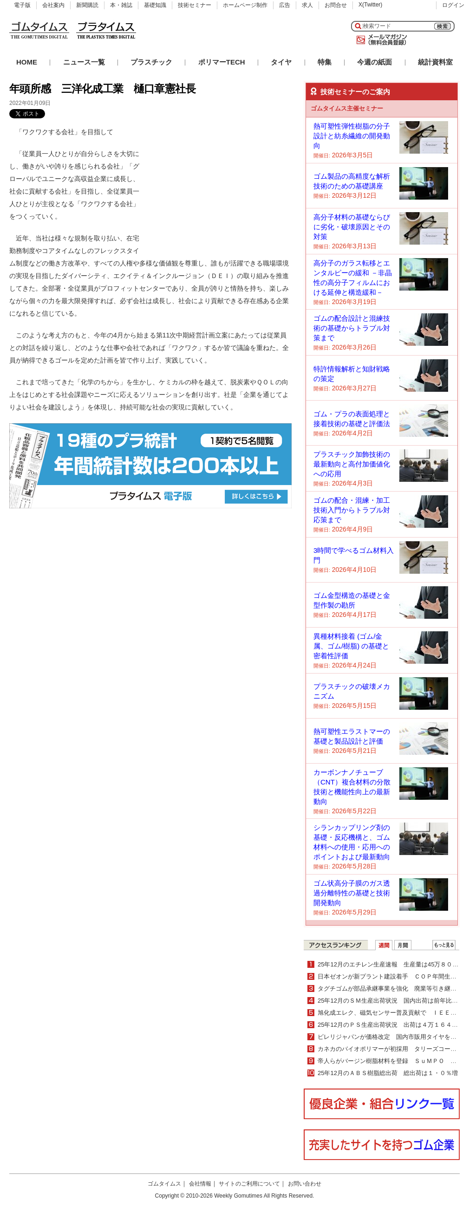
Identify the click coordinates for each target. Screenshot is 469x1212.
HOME (26, 62)
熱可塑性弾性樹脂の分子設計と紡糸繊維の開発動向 (351, 135)
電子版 (22, 5)
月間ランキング (402, 945)
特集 (325, 62)
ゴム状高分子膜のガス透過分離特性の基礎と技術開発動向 (351, 893)
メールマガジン (380, 40)
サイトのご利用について (249, 1183)
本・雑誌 (121, 5)
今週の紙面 (374, 62)
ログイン (453, 5)
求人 (307, 5)
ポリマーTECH (221, 62)
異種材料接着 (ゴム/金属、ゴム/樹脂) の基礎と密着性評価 (351, 646)
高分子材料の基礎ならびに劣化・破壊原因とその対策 (351, 226)
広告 (284, 5)
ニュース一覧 (84, 62)
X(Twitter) (370, 4)
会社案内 (53, 5)
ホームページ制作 (245, 5)
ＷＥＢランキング (444, 945)
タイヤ (281, 62)
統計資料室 (435, 62)
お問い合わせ (304, 1183)
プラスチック (151, 62)
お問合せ (336, 5)
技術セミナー (194, 5)
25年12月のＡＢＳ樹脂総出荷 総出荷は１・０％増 (388, 1072)
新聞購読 (87, 5)
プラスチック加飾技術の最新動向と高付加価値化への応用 (351, 464)
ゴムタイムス (164, 1183)
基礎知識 (155, 5)
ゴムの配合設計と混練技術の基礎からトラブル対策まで (351, 328)
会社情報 (200, 1183)
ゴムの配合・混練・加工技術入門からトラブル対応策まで (351, 510)
